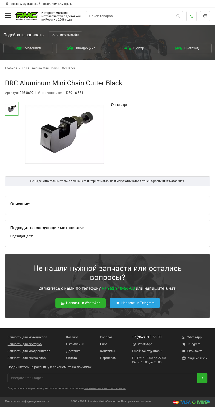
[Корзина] (191, 16)
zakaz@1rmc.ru (152, 351)
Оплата (71, 358)
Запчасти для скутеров (25, 344)
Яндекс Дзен (194, 358)
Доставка (73, 351)
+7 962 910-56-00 (118, 288)
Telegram (190, 344)
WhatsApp (142, 344)
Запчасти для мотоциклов (27, 337)
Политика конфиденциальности (27, 401)
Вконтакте (191, 351)
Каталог (72, 337)
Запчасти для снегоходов (27, 358)
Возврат (106, 337)
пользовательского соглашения (105, 388)
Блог (103, 344)
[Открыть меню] (8, 15)
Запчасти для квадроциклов (29, 351)
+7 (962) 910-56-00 (146, 337)
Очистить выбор (65, 35)
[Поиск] (178, 16)
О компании (75, 344)
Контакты (107, 351)
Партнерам (108, 358)
